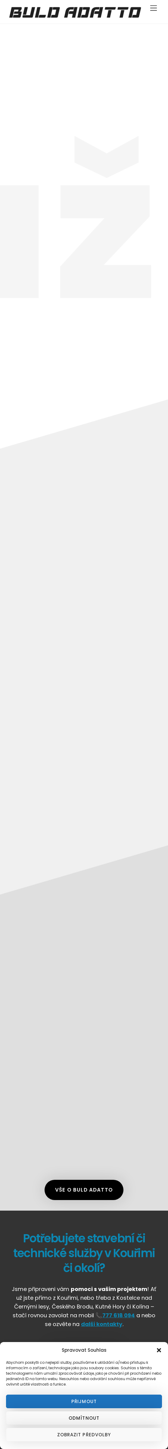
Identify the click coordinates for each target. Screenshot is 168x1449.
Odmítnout (84, 1418)
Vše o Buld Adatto (84, 1189)
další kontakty (102, 1324)
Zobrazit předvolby (84, 1434)
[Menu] (154, 8)
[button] (159, 1350)
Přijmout (83, 1401)
